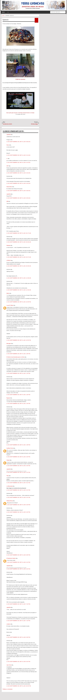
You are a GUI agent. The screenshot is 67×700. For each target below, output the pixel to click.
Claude (8, 460)
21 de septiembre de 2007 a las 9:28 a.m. (19, 190)
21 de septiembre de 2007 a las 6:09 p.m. (19, 554)
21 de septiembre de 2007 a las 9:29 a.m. (19, 198)
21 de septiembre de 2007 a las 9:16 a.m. (19, 183)
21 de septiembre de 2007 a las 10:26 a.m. (19, 242)
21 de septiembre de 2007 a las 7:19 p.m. (19, 620)
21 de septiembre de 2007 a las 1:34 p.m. (19, 403)
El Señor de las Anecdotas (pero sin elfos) (16, 357)
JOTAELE (9, 260)
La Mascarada (10, 486)
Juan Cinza (9, 664)
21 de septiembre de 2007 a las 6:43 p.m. (19, 568)
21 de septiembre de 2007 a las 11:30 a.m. (19, 289)
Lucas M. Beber (10, 305)
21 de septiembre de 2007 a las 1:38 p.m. (19, 444)
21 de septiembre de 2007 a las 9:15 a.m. (19, 172)
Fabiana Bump (10, 500)
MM (7, 201)
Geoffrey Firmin (10, 448)
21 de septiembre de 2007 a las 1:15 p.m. (19, 373)
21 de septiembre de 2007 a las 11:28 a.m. (19, 278)
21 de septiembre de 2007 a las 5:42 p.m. (19, 512)
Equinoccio (5, 19)
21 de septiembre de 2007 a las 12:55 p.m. (19, 340)
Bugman (8, 397)
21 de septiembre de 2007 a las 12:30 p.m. (19, 301)
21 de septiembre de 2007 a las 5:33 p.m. (19, 504)
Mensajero (9, 343)
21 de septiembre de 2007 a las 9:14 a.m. (19, 162)
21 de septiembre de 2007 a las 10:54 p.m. (19, 685)
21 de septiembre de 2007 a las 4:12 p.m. (19, 472)
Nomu (8, 144)
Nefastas (9, 245)
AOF (8, 165)
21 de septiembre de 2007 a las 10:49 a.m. (19, 265)
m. (7, 158)
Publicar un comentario (7, 689)
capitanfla (9, 134)
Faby (8, 475)
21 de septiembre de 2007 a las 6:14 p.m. (19, 562)
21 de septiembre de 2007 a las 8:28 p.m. (19, 637)
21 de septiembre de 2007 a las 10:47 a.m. (19, 257)
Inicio (3, 12)
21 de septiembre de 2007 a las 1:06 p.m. (19, 353)
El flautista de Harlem (11, 558)
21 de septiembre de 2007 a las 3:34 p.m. (19, 465)
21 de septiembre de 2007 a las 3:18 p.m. (19, 456)
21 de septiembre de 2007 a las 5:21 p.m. (19, 490)
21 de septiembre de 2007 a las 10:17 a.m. (19, 233)
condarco (9, 624)
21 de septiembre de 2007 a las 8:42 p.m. (19, 661)
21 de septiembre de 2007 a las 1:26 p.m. (19, 394)
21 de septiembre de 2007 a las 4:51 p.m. (19, 482)
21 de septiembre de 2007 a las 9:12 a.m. (19, 155)
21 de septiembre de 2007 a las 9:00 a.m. (19, 141)
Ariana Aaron (9, 186)
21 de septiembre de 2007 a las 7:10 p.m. (19, 604)
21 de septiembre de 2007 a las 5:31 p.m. (19, 497)
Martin (8, 293)
